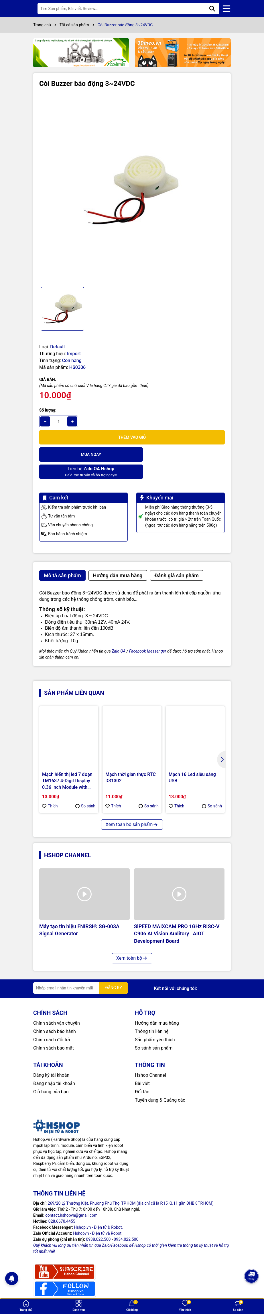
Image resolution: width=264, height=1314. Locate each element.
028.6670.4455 (61, 1204)
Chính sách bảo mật (53, 1031)
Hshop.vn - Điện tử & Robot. (98, 1210)
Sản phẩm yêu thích (155, 1022)
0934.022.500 (126, 1222)
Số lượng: (47, 410)
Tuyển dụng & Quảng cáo (160, 1083)
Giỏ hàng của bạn (51, 1074)
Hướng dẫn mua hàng (157, 1006)
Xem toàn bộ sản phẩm (132, 807)
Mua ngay (85, 454)
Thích (50, 789)
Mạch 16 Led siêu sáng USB (192, 760)
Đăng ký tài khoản (51, 1058)
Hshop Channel (67, 838)
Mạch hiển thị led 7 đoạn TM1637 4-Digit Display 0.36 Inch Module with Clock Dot (67, 763)
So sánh (85, 789)
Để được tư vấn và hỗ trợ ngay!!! (179, 454)
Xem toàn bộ (132, 941)
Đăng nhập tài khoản (54, 1066)
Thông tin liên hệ (152, 1014)
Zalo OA (118, 634)
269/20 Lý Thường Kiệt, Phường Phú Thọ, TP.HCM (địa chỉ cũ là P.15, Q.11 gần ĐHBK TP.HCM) (131, 1186)
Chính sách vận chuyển (56, 1006)
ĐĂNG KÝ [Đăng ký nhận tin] (113, 970)
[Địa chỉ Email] (80, 971)
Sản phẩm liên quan (74, 675)
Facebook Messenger (147, 634)
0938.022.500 (98, 1222)
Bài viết (142, 1066)
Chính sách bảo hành (54, 1014)
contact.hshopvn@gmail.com (71, 1198)
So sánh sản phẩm (153, 1031)
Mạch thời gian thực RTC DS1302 (130, 760)
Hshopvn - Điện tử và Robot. (98, 1216)
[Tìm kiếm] (212, 8)
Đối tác (142, 1074)
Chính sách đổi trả (51, 1022)
